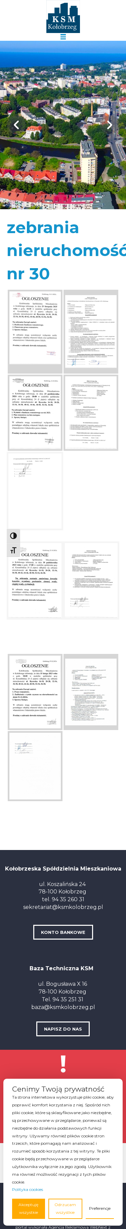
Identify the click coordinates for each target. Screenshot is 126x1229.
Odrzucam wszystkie (65, 1208)
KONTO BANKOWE (63, 932)
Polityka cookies (27, 1189)
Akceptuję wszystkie (28, 1208)
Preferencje (100, 1208)
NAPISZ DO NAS (63, 1029)
